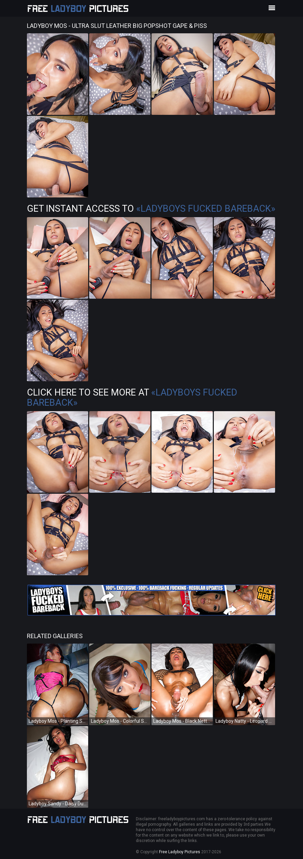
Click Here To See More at (132, 397)
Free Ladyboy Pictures (179, 851)
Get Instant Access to (151, 208)
